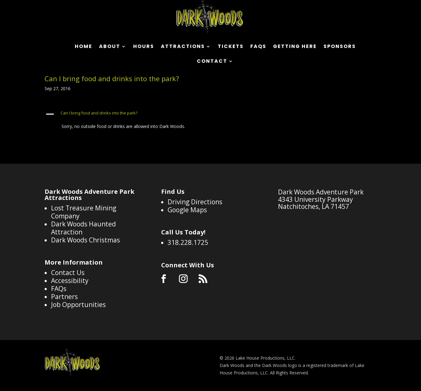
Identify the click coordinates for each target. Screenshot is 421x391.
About (109, 47)
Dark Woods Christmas (85, 240)
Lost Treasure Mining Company (83, 212)
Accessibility (70, 280)
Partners (64, 296)
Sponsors (340, 47)
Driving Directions (195, 201)
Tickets (231, 47)
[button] (167, 114)
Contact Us (68, 272)
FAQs (258, 47)
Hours (143, 47)
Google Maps (187, 209)
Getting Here (295, 47)
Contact (212, 62)
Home (83, 47)
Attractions (183, 47)
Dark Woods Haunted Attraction (83, 228)
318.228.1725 (188, 242)
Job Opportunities (78, 304)
